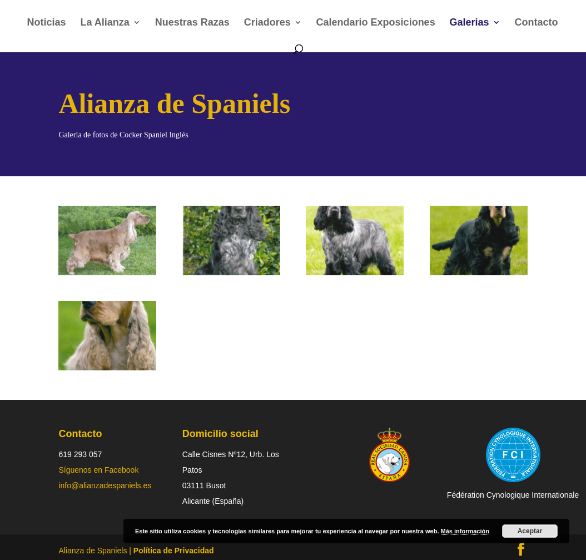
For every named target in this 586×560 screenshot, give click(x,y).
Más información (465, 531)
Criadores (267, 23)
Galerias (469, 23)
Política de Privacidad (173, 550)
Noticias (46, 23)
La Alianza (104, 23)
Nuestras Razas (192, 23)
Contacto (536, 23)
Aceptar (530, 531)
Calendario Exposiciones (375, 23)
